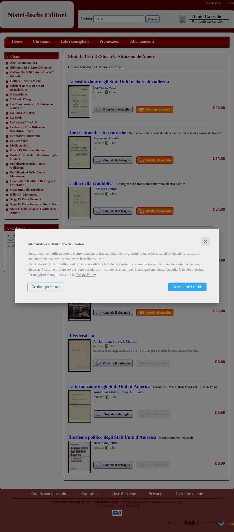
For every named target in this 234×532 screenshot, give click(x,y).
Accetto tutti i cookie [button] (187, 287)
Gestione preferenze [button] (46, 287)
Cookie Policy (86, 275)
